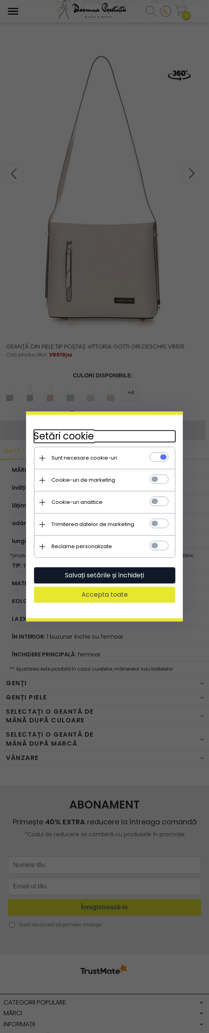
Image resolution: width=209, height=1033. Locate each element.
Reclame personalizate (81, 546)
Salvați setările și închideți (104, 575)
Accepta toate (105, 594)
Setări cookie (63, 436)
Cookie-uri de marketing (83, 480)
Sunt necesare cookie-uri (84, 458)
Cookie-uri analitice (76, 502)
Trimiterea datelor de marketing (92, 524)
